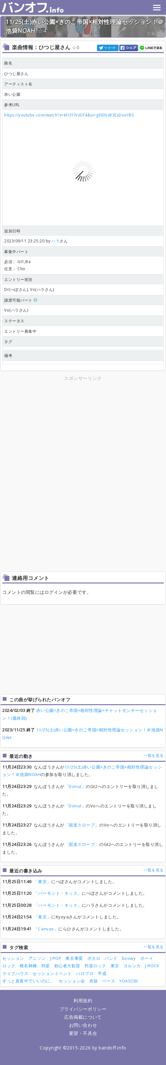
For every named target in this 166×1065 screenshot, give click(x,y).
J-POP (56, 958)
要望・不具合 (83, 1033)
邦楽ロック (95, 966)
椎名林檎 (28, 966)
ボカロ (94, 958)
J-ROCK (152, 966)
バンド (111, 958)
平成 (102, 973)
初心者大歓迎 (67, 966)
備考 (8, 355)
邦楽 (45, 966)
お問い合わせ (83, 1025)
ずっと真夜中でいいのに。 (28, 981)
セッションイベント (52, 973)
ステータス (14, 321)
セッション (13, 958)
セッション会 (72, 981)
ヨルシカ (132, 966)
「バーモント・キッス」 (58, 893)
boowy (129, 958)
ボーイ (146, 958)
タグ (8, 341)
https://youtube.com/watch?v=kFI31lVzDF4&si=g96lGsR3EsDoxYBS (69, 115)
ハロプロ (84, 973)
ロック (8, 966)
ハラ (56, 241)
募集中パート (16, 251)
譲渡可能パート (21, 300)
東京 (115, 966)
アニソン (37, 958)
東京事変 (74, 958)
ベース (108, 981)
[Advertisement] (83, 428)
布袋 (93, 981)
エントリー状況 (18, 279)
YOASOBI (128, 981)
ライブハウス (15, 973)
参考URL (12, 104)
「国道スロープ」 (81, 825)
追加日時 (12, 231)
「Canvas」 (46, 929)
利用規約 (82, 1000)
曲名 (8, 63)
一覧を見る (153, 755)
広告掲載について (83, 1017)
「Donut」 (75, 786)
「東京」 (42, 881)
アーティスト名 (18, 84)
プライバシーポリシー (83, 1009)
